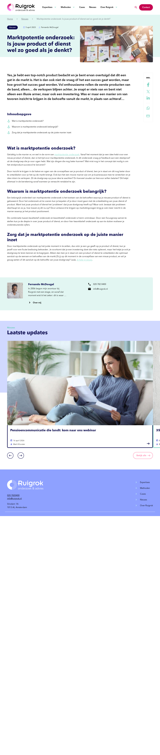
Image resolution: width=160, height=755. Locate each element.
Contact (146, 7)
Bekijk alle (141, 455)
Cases (82, 7)
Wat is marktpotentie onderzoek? (28, 121)
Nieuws (92, 7)
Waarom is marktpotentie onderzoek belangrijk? (35, 126)
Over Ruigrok (106, 7)
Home (10, 19)
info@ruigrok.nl (14, 498)
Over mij (37, 302)
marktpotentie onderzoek (66, 154)
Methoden (66, 7)
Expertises (47, 7)
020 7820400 (13, 495)
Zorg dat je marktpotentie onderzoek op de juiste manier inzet (41, 132)
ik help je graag (84, 260)
